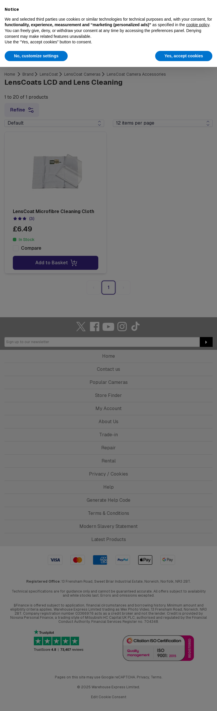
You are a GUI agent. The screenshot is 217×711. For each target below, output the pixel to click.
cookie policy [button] (197, 24)
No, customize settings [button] (36, 56)
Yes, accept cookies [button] (183, 56)
